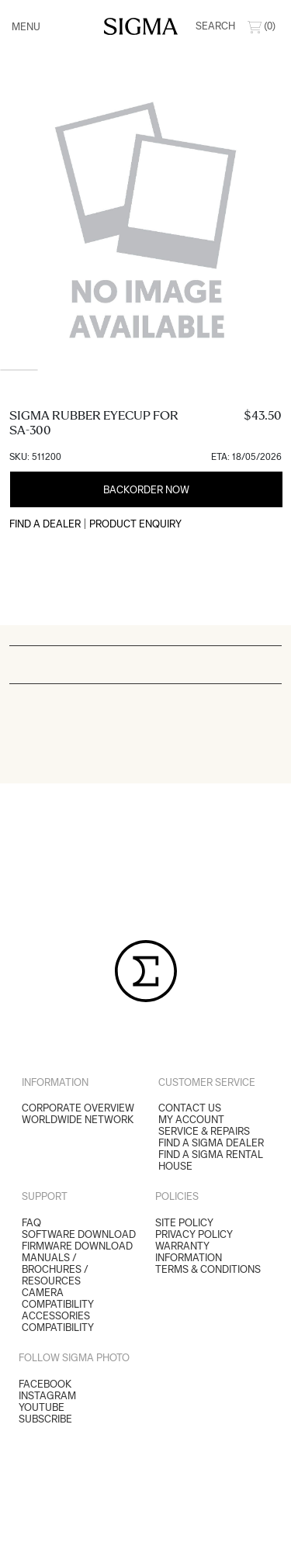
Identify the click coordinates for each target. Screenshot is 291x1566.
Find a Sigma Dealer (211, 1143)
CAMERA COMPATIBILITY (58, 1298)
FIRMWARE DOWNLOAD (77, 1246)
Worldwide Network (77, 1119)
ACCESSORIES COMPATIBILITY (58, 1321)
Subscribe (45, 1419)
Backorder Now (146, 490)
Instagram (47, 1396)
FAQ (31, 1223)
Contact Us (189, 1108)
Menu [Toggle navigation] (26, 27)
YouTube (41, 1407)
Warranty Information (188, 1252)
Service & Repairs (204, 1131)
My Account (191, 1119)
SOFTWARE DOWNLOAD (79, 1234)
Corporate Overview (78, 1108)
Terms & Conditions (208, 1269)
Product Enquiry (135, 524)
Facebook (45, 1384)
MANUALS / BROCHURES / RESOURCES (55, 1269)
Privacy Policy (194, 1234)
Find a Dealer (45, 524)
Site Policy (184, 1223)
